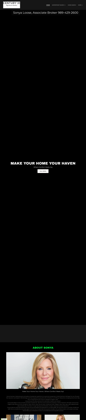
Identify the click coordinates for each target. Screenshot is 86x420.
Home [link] (48, 5)
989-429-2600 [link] (68, 12)
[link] (11, 4)
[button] (59, 5)
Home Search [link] (72, 5)
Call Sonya (43, 171)
